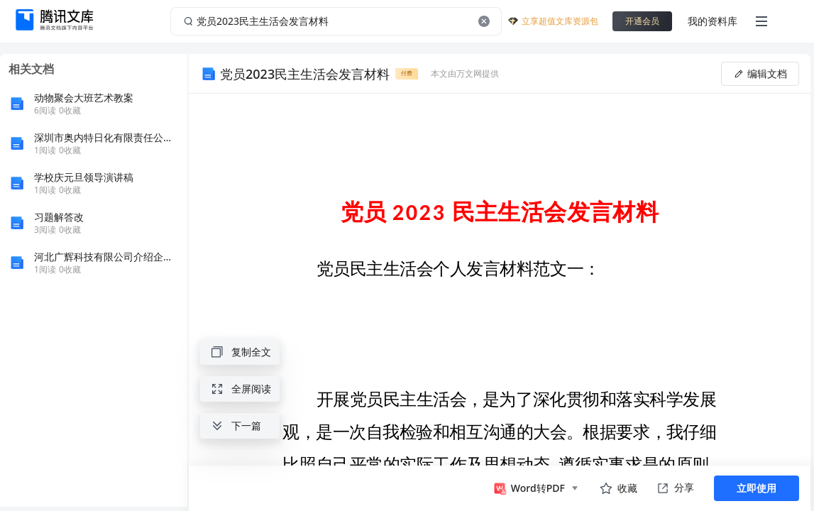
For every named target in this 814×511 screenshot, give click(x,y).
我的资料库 (712, 21)
